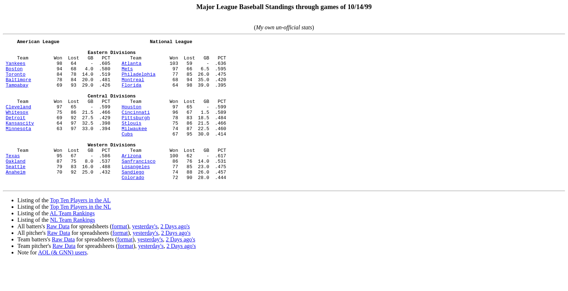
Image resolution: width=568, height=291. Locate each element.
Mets (127, 75)
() (284, 27)
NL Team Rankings (72, 249)
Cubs (127, 153)
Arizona (132, 179)
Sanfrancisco (139, 186)
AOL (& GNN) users (62, 282)
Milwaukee (134, 147)
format (120, 256)
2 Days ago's (175, 256)
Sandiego (133, 199)
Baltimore (18, 88)
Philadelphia (139, 81)
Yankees (16, 68)
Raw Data (58, 256)
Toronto (16, 81)
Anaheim (16, 199)
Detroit (16, 133)
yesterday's (145, 256)
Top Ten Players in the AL (80, 229)
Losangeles (136, 192)
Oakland (16, 186)
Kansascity (20, 140)
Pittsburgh (136, 133)
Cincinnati (136, 127)
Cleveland (18, 120)
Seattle (16, 192)
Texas (13, 179)
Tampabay (17, 94)
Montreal (133, 88)
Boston (14, 75)
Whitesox (17, 127)
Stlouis (132, 140)
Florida (132, 94)
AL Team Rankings (72, 243)
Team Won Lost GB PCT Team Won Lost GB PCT (114, 55)
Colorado (133, 205)
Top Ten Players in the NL (80, 236)
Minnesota (18, 147)
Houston (132, 120)
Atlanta (132, 68)
